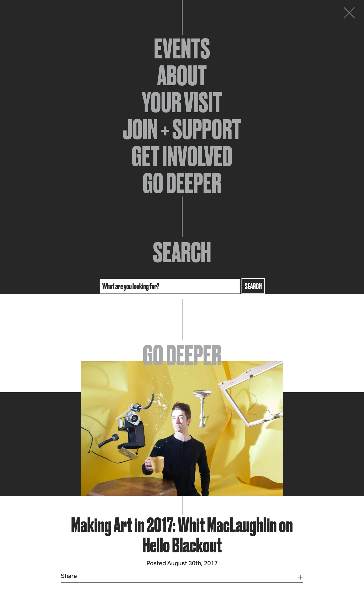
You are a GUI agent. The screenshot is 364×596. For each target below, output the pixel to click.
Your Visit (182, 102)
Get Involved (182, 156)
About (182, 75)
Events (182, 48)
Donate (316, 14)
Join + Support (182, 129)
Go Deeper (182, 183)
